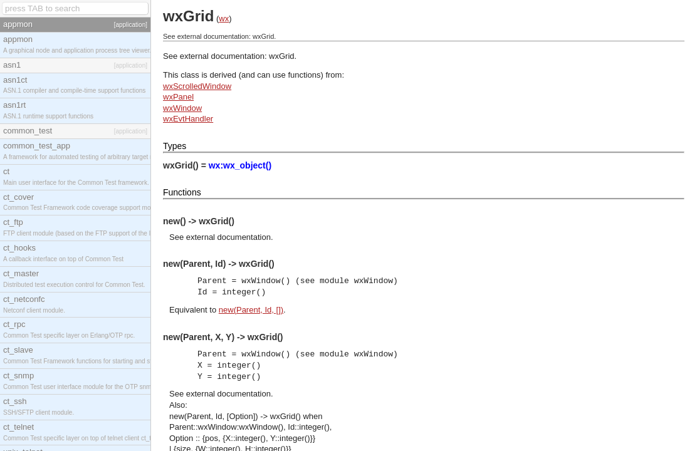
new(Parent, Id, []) (251, 309)
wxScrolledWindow (197, 86)
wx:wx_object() (240, 165)
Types (174, 146)
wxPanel (178, 96)
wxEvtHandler (188, 118)
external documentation (228, 237)
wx (224, 18)
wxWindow (182, 108)
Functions (182, 192)
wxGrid (281, 56)
